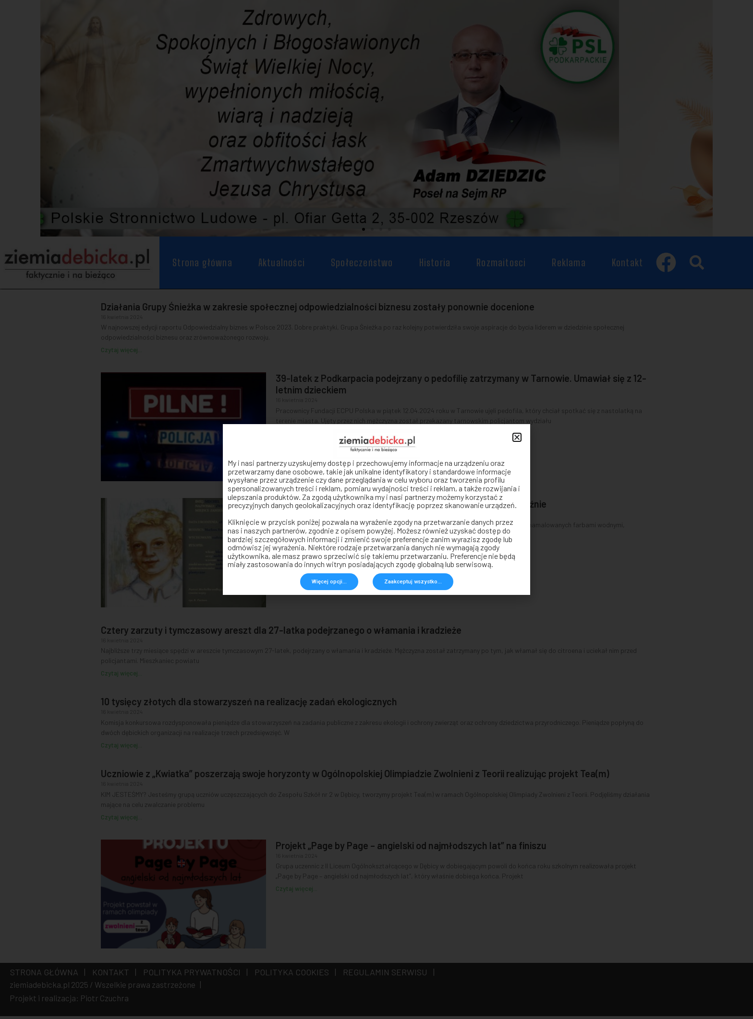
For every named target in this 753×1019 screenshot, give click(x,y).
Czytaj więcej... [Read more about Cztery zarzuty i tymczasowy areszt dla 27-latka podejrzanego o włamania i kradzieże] (121, 676)
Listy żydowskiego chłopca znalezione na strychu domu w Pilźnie (411, 507)
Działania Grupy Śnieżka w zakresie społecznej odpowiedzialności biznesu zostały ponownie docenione (317, 309)
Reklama (568, 266)
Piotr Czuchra (104, 1001)
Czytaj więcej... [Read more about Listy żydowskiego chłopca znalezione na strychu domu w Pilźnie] (296, 551)
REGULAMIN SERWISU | (387, 975)
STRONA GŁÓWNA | (47, 975)
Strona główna (202, 266)
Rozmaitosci (501, 266)
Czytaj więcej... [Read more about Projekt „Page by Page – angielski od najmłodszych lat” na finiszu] (296, 892)
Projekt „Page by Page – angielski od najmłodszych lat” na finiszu (411, 848)
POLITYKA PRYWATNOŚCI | (193, 975)
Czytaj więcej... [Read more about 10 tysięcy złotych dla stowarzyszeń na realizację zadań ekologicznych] (121, 748)
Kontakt (627, 266)
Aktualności (281, 266)
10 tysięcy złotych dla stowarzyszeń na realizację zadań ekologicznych (249, 705)
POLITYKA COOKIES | (293, 975)
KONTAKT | (112, 975)
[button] (363, 232)
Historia (435, 266)
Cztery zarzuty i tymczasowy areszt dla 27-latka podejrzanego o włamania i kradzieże (281, 633)
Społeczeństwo (362, 266)
